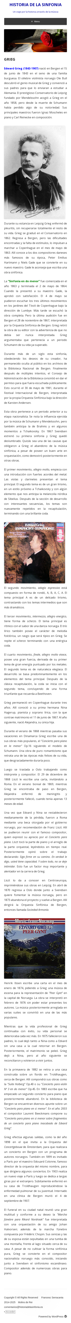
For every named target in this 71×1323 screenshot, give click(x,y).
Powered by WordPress (52, 1316)
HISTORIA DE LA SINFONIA (35, 4)
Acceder (10, 1311)
